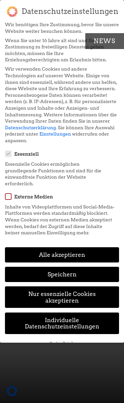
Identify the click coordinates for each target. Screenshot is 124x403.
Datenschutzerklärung (30, 127)
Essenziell (24, 153)
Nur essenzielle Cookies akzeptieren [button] (62, 297)
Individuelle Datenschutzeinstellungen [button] (62, 323)
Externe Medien (31, 196)
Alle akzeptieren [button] (62, 254)
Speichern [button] (62, 274)
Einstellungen (55, 134)
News (105, 40)
